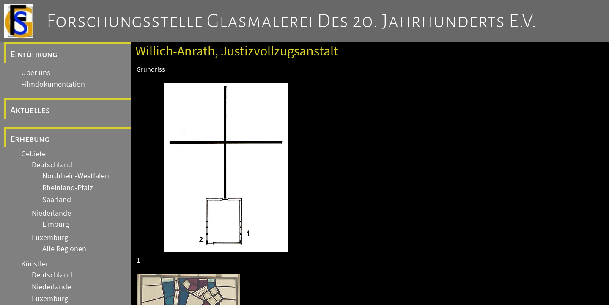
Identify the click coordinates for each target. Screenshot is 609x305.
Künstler (34, 264)
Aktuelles (30, 110)
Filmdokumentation (53, 84)
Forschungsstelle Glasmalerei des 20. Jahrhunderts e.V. (292, 21)
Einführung (34, 54)
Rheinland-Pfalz (67, 187)
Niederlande (51, 213)
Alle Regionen (64, 248)
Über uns (35, 72)
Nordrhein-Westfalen (75, 175)
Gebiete (33, 153)
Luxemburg (50, 237)
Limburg (55, 224)
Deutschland (52, 164)
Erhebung (29, 139)
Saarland (56, 199)
